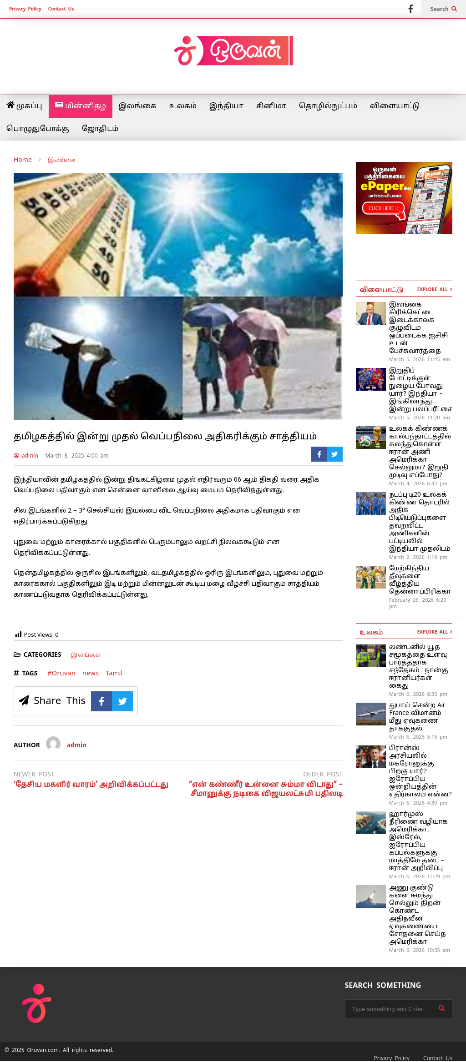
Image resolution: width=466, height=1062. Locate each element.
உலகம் (183, 106)
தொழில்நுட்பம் (328, 106)
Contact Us (61, 9)
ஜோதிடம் (100, 129)
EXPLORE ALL (434, 289)
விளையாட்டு (395, 106)
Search (444, 9)
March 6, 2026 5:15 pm (418, 737)
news (90, 673)
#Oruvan (61, 673)
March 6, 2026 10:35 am (419, 950)
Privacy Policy (25, 9)
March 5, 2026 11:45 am (419, 359)
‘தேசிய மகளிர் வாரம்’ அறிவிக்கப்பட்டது (91, 785)
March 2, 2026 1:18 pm (418, 557)
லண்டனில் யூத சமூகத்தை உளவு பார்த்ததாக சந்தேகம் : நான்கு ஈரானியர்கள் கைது (418, 667)
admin (26, 455)
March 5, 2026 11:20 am (419, 417)
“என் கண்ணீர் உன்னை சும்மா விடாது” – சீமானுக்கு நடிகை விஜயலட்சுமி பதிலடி (266, 789)
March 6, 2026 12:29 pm (419, 876)
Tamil (114, 673)
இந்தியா (226, 106)
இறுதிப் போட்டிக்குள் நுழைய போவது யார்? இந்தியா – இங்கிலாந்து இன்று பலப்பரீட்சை (420, 390)
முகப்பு (24, 106)
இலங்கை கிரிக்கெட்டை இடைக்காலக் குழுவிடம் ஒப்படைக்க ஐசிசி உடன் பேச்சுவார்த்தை (418, 328)
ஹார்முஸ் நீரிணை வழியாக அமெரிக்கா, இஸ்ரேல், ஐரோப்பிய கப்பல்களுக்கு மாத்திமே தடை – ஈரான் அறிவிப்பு (418, 841)
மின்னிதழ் (80, 106)
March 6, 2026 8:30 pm (418, 694)
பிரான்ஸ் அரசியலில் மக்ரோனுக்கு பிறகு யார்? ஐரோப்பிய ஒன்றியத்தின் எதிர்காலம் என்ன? (420, 772)
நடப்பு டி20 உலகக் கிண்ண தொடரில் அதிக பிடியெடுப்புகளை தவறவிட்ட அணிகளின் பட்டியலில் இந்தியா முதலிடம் (420, 522)
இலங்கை (138, 106)
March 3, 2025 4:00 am (76, 455)
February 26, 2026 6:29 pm (417, 603)
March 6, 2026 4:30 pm (418, 803)
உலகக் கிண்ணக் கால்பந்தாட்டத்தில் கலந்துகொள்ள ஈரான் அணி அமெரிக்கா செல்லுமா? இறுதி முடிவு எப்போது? (420, 452)
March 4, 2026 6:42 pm (418, 483)
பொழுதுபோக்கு (37, 129)
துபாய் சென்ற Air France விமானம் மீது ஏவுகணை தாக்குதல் (417, 717)
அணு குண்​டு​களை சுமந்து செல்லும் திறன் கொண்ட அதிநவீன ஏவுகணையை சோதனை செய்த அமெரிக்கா (417, 915)
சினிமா (271, 106)
